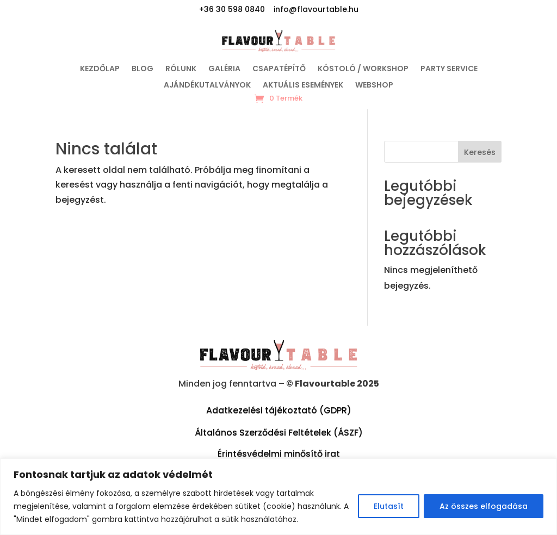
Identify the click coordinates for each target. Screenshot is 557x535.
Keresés (480, 152)
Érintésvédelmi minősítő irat (279, 453)
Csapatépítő (279, 69)
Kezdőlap (100, 69)
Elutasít (389, 506)
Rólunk (180, 69)
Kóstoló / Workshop (363, 69)
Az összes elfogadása (484, 506)
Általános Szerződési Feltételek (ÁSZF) (279, 432)
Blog (142, 69)
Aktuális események (303, 85)
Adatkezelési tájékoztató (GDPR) (278, 410)
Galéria (224, 69)
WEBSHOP (374, 85)
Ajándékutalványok (207, 85)
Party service (449, 69)
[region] (278, 496)
